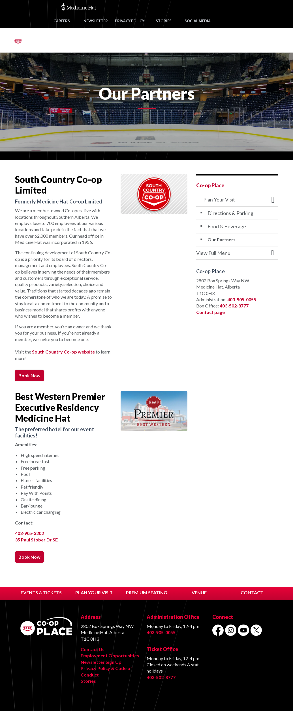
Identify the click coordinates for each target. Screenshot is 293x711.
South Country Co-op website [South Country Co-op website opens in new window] (63, 351)
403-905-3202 (29, 533)
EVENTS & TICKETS (41, 592)
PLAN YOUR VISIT (94, 592)
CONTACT (265, 36)
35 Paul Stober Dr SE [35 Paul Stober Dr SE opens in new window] (36, 539)
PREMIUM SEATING (146, 592)
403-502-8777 (234, 305)
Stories (88, 681)
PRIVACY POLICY (129, 21)
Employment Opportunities (110, 655)
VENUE (231, 36)
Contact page (210, 312)
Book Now (29, 375)
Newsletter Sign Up (101, 662)
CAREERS (62, 21)
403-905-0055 (241, 299)
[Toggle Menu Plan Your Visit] (272, 253)
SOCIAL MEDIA (198, 21)
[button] (154, 194)
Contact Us (92, 649)
